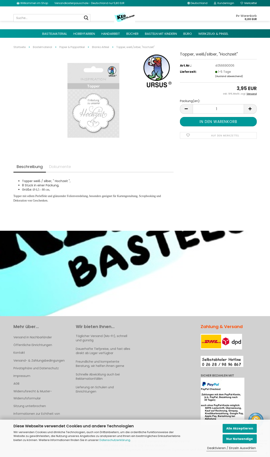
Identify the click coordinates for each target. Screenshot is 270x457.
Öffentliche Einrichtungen (32, 345)
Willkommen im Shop (32, 3)
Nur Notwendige (239, 439)
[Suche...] (86, 18)
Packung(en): (190, 101)
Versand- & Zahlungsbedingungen (39, 360)
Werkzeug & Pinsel (213, 33)
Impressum (21, 376)
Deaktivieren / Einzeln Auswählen (231, 448)
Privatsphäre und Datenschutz (36, 368)
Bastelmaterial (54, 33)
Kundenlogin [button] (224, 3)
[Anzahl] (218, 109)
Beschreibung (30, 166)
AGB (16, 383)
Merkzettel (249, 3)
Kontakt (19, 352)
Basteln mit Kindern (161, 33)
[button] (197, 3)
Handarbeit (110, 33)
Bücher (132, 33)
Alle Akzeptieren (239, 428)
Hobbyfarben (84, 33)
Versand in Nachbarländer (32, 337)
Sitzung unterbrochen (29, 406)
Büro (187, 33)
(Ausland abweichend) (229, 76)
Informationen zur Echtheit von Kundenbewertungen (36, 417)
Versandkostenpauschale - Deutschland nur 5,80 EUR (89, 3)
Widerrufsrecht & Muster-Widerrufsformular (32, 394)
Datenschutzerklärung (114, 440)
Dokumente (60, 166)
